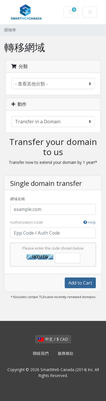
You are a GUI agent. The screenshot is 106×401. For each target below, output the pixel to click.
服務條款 (65, 353)
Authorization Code (53, 222)
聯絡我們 (41, 353)
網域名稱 (17, 198)
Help (89, 222)
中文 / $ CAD (53, 339)
